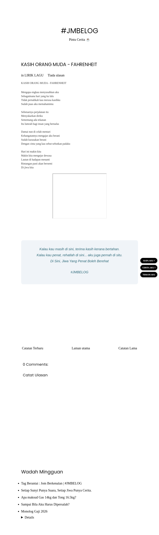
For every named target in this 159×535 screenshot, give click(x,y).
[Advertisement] (80, 311)
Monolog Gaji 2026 (34, 511)
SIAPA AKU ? (149, 260)
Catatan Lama (127, 348)
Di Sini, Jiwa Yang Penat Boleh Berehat (79, 261)
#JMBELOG (79, 31)
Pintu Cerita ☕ (79, 39)
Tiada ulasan (56, 75)
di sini (69, 249)
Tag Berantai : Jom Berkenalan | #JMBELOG (51, 483)
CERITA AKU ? (148, 267)
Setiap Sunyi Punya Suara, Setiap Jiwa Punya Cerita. (56, 490)
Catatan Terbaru (32, 348)
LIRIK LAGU (34, 75)
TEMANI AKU (148, 274)
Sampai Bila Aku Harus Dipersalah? (45, 504)
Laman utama (81, 348)
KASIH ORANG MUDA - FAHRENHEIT (59, 64)
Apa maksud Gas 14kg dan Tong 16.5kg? (48, 497)
